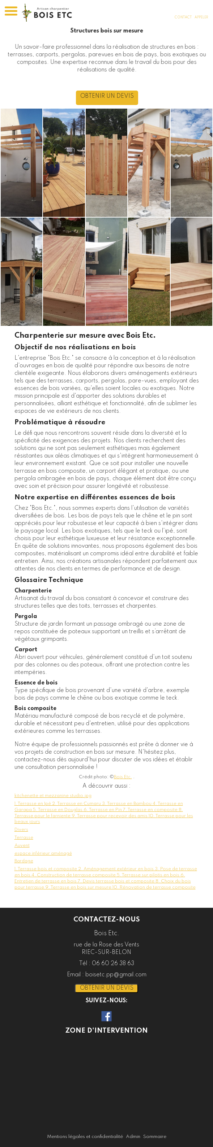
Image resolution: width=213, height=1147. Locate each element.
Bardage (23, 861)
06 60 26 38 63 (113, 964)
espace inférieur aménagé (43, 853)
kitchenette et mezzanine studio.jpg (52, 795)
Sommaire (154, 1136)
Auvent (22, 845)
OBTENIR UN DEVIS (122, 96)
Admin (133, 1136)
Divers (21, 829)
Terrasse (23, 837)
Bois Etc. (123, 777)
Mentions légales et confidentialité (85, 1136)
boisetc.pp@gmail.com (115, 975)
